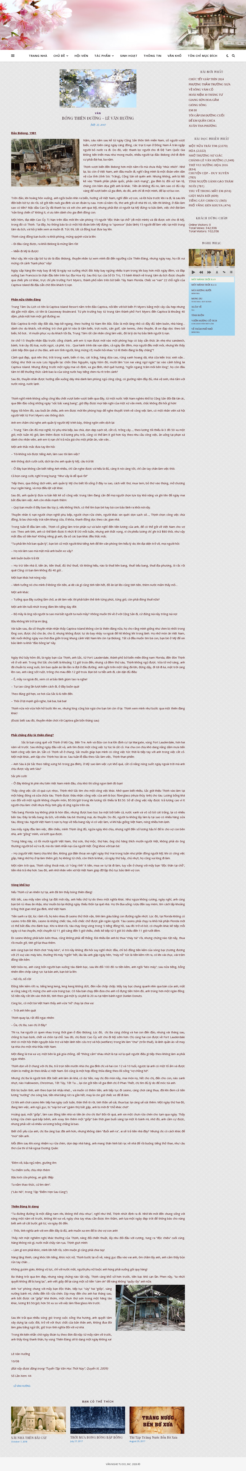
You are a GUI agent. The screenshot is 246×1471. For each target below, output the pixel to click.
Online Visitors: (199, 224)
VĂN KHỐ (175, 56)
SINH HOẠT (128, 56)
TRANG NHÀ (38, 56)
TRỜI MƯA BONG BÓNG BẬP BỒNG (96, 1437)
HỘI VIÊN (81, 56)
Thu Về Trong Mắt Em (206, 191)
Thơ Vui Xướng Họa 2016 (208, 165)
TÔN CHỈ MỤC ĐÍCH (202, 56)
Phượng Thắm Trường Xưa (209, 84)
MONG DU (201, 300)
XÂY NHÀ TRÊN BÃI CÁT (29, 1438)
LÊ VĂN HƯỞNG (22, 1386)
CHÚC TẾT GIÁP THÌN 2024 (206, 79)
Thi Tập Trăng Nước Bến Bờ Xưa (153, 1437)
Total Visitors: (198, 231)
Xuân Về (196, 308)
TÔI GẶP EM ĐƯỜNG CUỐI (206, 115)
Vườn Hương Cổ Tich (204, 322)
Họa (192, 150)
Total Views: (197, 228)
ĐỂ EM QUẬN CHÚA (202, 120)
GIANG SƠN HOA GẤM (204, 99)
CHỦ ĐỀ (59, 56)
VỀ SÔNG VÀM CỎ (201, 89)
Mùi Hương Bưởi (201, 291)
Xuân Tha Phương (203, 125)
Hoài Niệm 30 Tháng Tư (206, 94)
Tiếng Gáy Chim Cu (204, 200)
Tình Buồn (197, 315)
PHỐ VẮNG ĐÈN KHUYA (206, 205)
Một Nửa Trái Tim (203, 145)
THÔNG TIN (152, 56)
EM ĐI (193, 110)
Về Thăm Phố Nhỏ (202, 330)
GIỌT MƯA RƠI (199, 195)
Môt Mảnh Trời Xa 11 (204, 284)
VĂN (98, 113)
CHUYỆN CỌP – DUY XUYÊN (209, 173)
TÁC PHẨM (102, 56)
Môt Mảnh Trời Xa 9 (203, 279)
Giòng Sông (198, 105)
